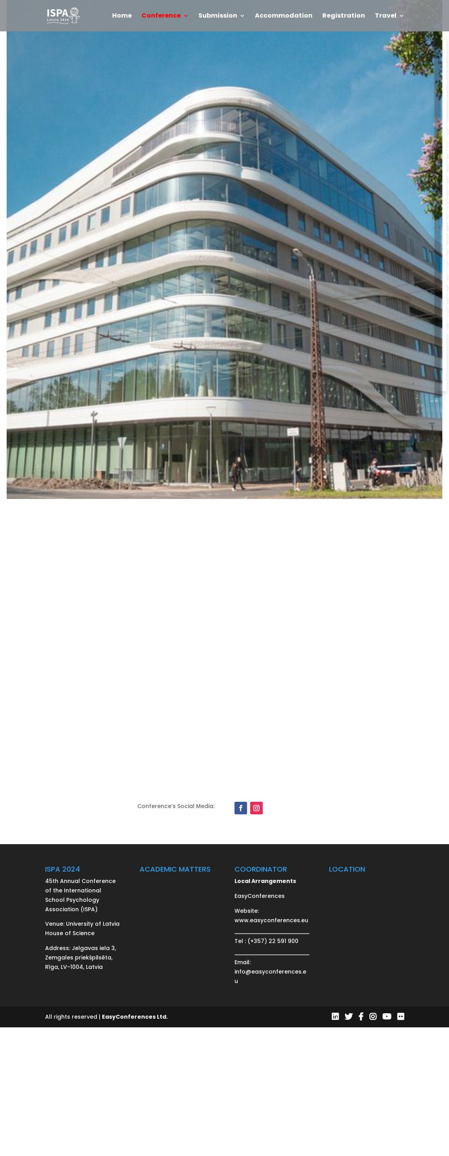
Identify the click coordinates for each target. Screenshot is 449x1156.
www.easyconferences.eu (271, 920)
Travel (385, 16)
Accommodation (284, 16)
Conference (161, 16)
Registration (343, 16)
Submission (217, 16)
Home (122, 16)
